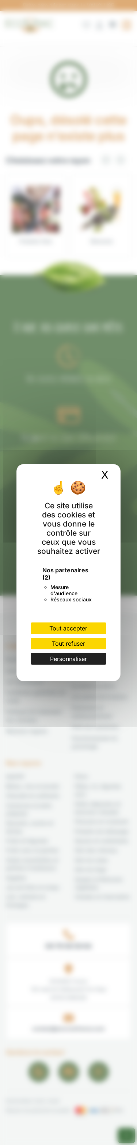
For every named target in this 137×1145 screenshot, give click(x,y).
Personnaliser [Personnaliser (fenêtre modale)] (68, 658)
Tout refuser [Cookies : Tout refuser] (68, 643)
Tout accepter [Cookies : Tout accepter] (68, 628)
